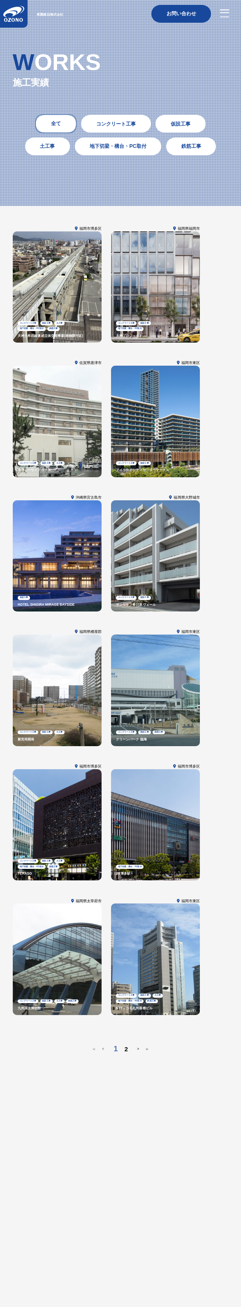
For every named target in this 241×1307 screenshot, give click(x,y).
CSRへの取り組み (83, 1207)
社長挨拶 (41, 1207)
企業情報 (23, 1198)
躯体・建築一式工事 (52, 1240)
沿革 (58, 1207)
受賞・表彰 (56, 1215)
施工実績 (23, 1249)
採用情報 (25, 1280)
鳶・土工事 (23, 1232)
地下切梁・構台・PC (77, 1232)
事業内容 (23, 1224)
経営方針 (21, 1207)
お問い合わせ (28, 1269)
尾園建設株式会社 (65, 15)
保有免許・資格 (27, 1215)
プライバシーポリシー (207, 1277)
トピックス (25, 1260)
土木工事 (21, 1240)
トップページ (28, 1178)
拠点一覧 (79, 1215)
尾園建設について (33, 1188)
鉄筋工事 (46, 1232)
